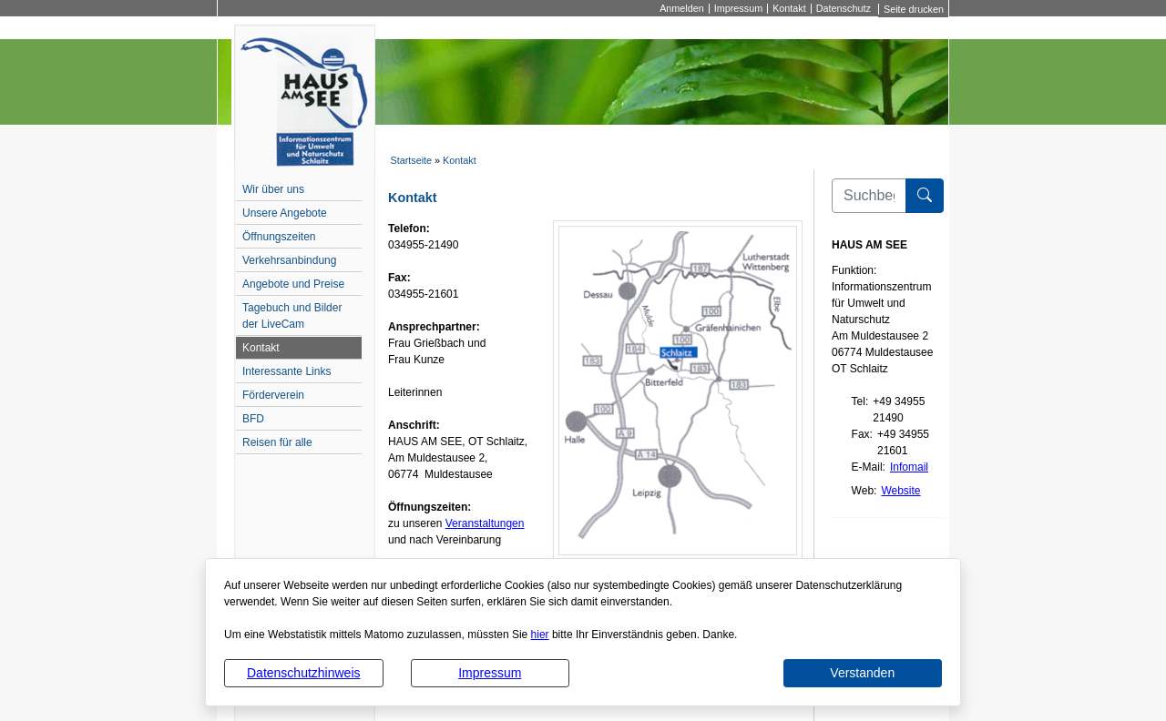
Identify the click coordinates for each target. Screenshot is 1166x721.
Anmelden (682, 9)
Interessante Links (286, 371)
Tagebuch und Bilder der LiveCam (292, 315)
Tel (858, 401)
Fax (861, 434)
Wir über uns (273, 189)
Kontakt (789, 9)
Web (863, 490)
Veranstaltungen (485, 523)
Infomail (909, 467)
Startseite (411, 160)
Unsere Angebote (284, 213)
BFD (253, 418)
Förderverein (273, 395)
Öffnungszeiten (279, 236)
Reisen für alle (277, 442)
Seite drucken (914, 9)
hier (540, 634)
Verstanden (862, 672)
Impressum (489, 672)
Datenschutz (843, 9)
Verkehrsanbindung (289, 260)
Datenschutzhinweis (304, 672)
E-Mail (867, 467)
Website (900, 490)
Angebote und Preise (293, 284)
